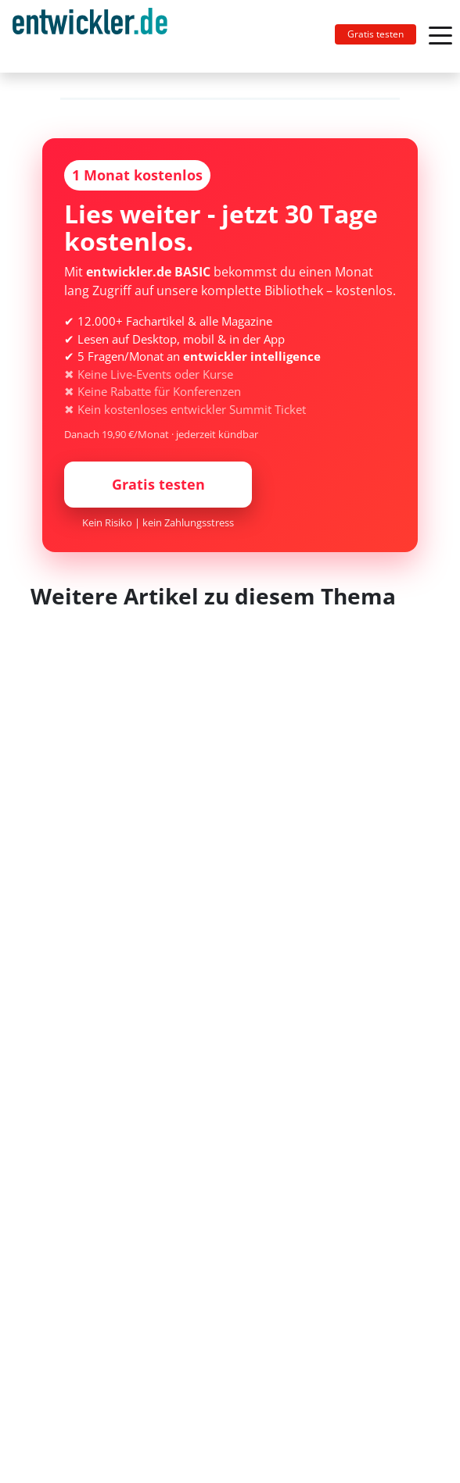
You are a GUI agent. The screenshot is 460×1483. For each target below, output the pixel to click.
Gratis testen (375, 34)
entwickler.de (90, 39)
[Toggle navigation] (96, 36)
